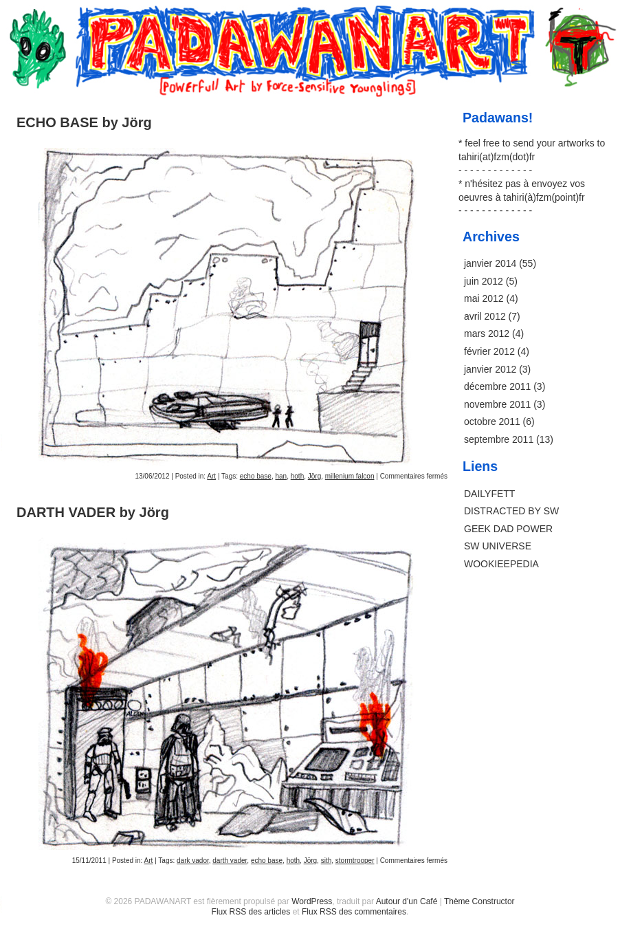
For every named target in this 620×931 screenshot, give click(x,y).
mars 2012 (486, 333)
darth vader (229, 860)
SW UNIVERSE (497, 545)
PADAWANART (310, 22)
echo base (256, 476)
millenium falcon (350, 476)
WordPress (311, 901)
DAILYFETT (489, 493)
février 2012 (489, 351)
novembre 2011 (497, 404)
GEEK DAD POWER (508, 528)
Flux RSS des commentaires (354, 912)
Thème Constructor (479, 901)
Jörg (314, 476)
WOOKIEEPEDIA (501, 563)
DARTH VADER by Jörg (92, 512)
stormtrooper (355, 860)
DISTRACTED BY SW (511, 510)
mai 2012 (484, 298)
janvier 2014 (490, 263)
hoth (297, 476)
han (281, 476)
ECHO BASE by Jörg (84, 122)
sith (326, 860)
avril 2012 (485, 316)
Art (211, 476)
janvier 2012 (490, 369)
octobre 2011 (492, 421)
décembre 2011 (497, 386)
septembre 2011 (498, 439)
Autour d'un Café (407, 901)
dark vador (193, 860)
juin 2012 (483, 281)
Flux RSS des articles (251, 912)
